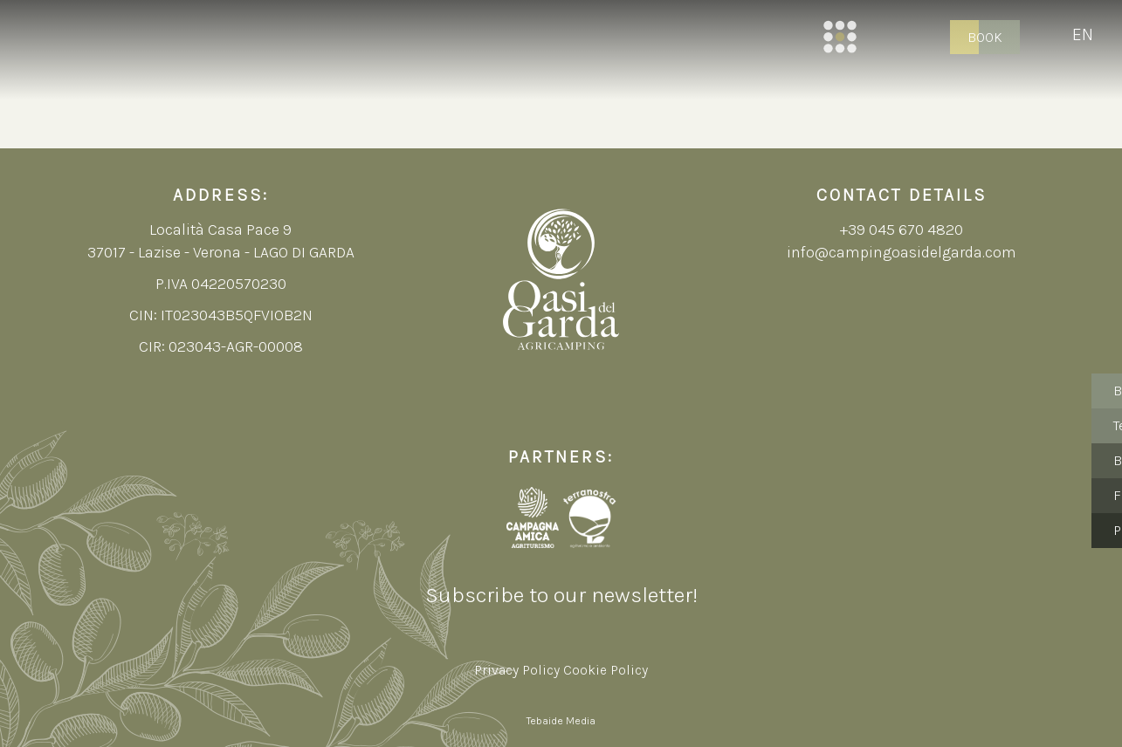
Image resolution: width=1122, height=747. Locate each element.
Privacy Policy (517, 669)
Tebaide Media (561, 721)
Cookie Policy (605, 669)
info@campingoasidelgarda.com (901, 252)
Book (984, 37)
